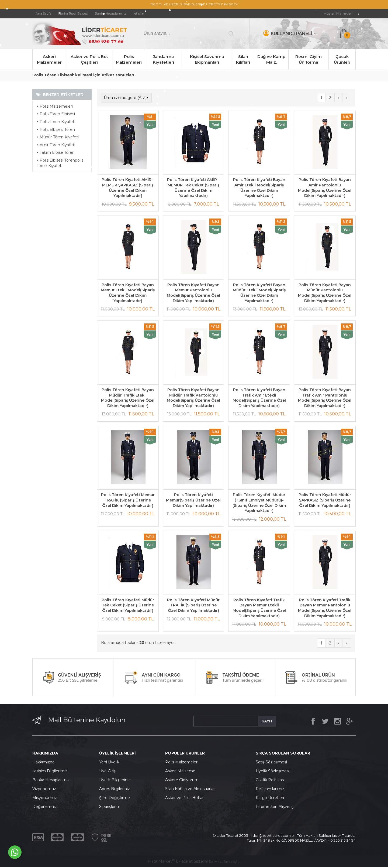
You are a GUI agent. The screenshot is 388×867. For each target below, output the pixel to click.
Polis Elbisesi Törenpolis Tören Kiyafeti (60, 163)
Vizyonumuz (44, 788)
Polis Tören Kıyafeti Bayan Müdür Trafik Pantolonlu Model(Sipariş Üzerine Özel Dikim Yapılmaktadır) (193, 397)
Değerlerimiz (44, 806)
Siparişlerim (109, 806)
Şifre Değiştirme (114, 797)
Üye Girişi (107, 771)
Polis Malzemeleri (129, 59)
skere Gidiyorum (183, 779)
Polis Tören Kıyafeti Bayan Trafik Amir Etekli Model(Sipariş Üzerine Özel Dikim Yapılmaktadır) (259, 397)
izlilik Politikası (272, 779)
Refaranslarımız (270, 788)
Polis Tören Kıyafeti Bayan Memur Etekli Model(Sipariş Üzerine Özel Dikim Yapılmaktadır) (128, 292)
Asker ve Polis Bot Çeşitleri (89, 59)
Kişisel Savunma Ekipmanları (207, 59)
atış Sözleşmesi (272, 762)
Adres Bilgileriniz (114, 788)
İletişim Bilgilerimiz (49, 771)
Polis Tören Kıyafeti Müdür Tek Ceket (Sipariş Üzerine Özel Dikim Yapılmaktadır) (128, 605)
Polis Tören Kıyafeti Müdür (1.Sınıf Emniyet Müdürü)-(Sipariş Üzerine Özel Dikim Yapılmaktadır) (259, 502)
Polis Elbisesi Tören (56, 129)
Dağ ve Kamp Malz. (271, 59)
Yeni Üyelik (109, 762)
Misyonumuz (44, 797)
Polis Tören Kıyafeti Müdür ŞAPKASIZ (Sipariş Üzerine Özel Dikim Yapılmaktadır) (325, 500)
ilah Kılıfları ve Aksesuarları (192, 788)
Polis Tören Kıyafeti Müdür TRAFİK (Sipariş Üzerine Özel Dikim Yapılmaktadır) (193, 605)
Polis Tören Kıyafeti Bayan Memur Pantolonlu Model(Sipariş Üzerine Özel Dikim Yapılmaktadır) (193, 292)
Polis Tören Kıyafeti (56, 121)
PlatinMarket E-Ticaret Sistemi (178, 861)
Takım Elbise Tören (56, 152)
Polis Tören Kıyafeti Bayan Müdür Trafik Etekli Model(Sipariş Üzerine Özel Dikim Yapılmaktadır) (127, 397)
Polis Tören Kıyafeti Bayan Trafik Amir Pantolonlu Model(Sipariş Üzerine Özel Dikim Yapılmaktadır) (324, 397)
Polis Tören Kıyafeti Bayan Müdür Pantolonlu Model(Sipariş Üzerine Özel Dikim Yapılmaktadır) (324, 292)
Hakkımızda (43, 762)
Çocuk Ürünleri (342, 59)
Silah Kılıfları (243, 59)
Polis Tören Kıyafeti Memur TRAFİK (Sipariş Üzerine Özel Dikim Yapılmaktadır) (128, 500)
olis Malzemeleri (183, 762)
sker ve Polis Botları (186, 797)
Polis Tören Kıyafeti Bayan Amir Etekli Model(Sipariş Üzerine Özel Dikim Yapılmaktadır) (259, 187)
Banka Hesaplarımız (51, 779)
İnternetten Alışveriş (274, 806)
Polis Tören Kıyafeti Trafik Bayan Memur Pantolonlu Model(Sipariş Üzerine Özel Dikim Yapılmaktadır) (324, 608)
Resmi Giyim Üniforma (308, 59)
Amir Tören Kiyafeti (56, 144)
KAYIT (266, 721)
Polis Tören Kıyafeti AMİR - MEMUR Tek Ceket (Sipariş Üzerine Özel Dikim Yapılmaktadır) (193, 187)
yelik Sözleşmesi (274, 771)
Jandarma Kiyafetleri (163, 59)
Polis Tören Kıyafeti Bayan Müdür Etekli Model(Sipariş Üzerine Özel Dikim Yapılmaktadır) (259, 292)
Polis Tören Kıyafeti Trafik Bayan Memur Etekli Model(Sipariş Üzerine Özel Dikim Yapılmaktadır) (259, 608)
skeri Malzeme (181, 771)
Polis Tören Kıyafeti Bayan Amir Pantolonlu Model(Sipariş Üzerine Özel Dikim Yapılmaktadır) (324, 187)
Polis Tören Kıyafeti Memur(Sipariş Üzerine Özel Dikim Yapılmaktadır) (193, 500)
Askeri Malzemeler (49, 59)
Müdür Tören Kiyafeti (58, 137)
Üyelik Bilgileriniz (114, 779)
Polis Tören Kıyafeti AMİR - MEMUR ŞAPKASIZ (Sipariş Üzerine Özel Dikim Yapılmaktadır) (128, 187)
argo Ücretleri (271, 797)
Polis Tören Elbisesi (56, 113)
